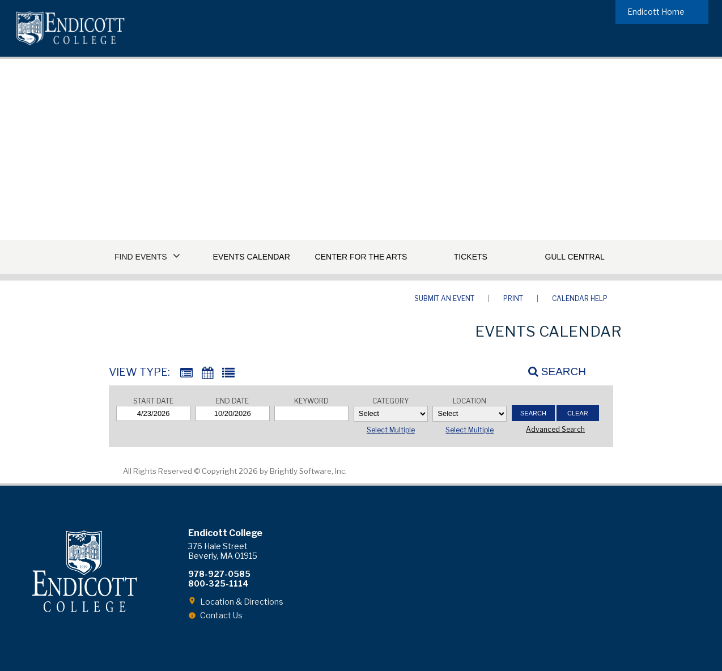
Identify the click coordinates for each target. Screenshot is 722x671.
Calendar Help (580, 298)
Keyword (311, 401)
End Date (232, 401)
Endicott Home (656, 11)
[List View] (228, 373)
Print (513, 298)
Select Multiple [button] (391, 430)
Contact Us (221, 615)
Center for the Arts (361, 256)
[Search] (551, 371)
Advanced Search (555, 429)
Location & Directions (241, 601)
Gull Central (575, 256)
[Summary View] (186, 373)
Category (390, 401)
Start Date (153, 401)
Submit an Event (444, 298)
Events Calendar (251, 256)
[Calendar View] (207, 373)
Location (469, 401)
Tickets (470, 256)
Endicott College (70, 28)
